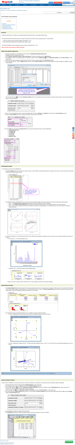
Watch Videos (66, 2)
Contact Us (50, 4)
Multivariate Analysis (21, 10)
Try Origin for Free (58, 2)
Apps (10, 4)
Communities (33, 4)
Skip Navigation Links (5, 8)
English (1, 440)
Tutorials (8, 10)
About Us (42, 4)
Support (25, 4)
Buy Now (51, 2)
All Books (3, 10)
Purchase (17, 4)
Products (4, 4)
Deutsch (4, 440)
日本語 (7, 440)
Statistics (13, 10)
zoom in (44, 373)
